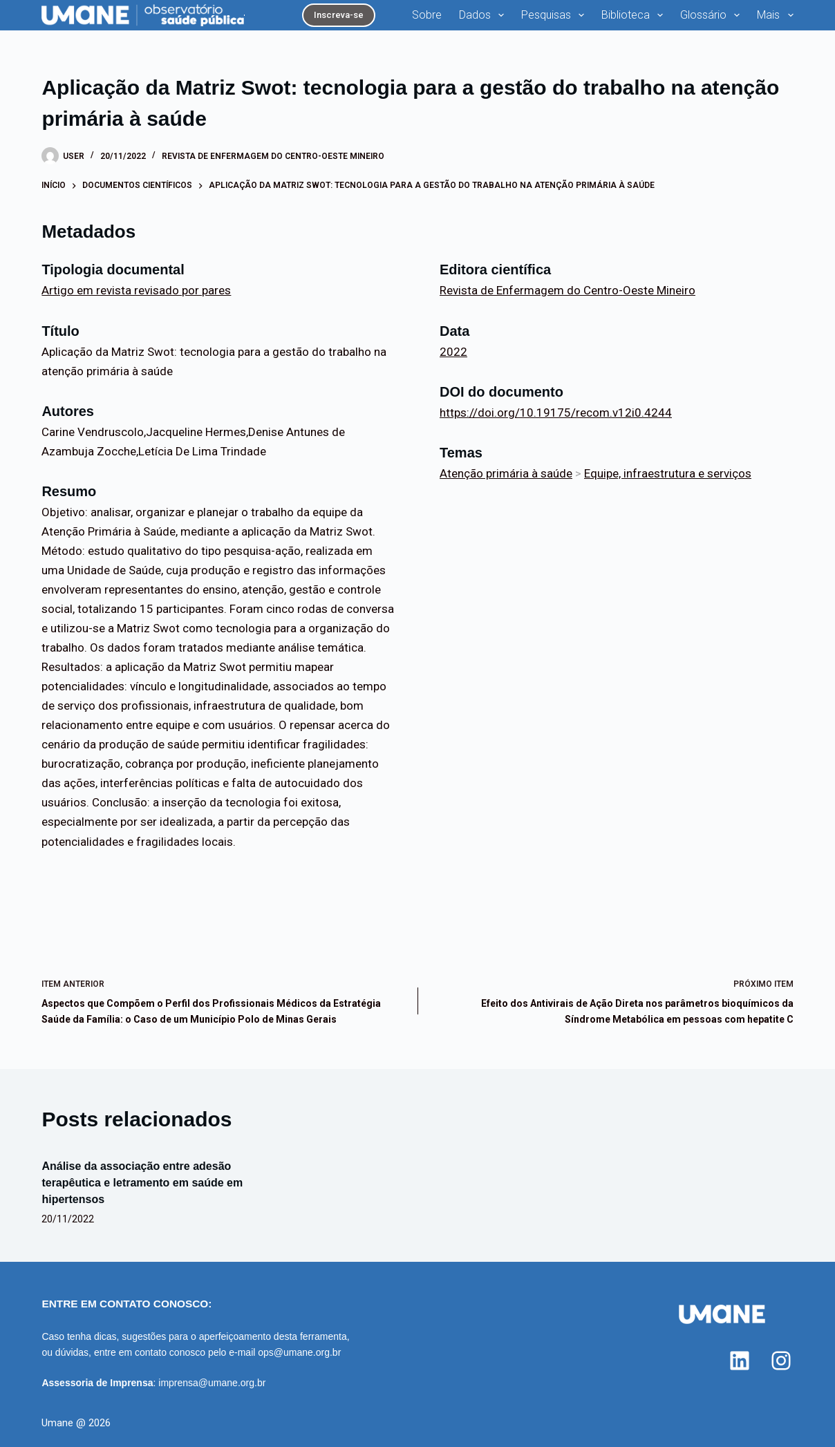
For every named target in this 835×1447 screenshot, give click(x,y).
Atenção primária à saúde (506, 473)
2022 (453, 352)
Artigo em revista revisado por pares (136, 290)
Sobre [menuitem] (427, 14)
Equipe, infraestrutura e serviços (667, 473)
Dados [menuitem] (484, 15)
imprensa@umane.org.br (211, 1382)
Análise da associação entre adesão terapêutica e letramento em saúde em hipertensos (142, 1182)
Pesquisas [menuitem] (555, 15)
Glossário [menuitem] (712, 15)
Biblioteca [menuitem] (634, 15)
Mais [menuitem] (775, 15)
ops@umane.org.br (299, 1352)
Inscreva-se (339, 15)
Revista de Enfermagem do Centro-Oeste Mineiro (273, 156)
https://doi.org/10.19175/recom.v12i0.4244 (556, 412)
